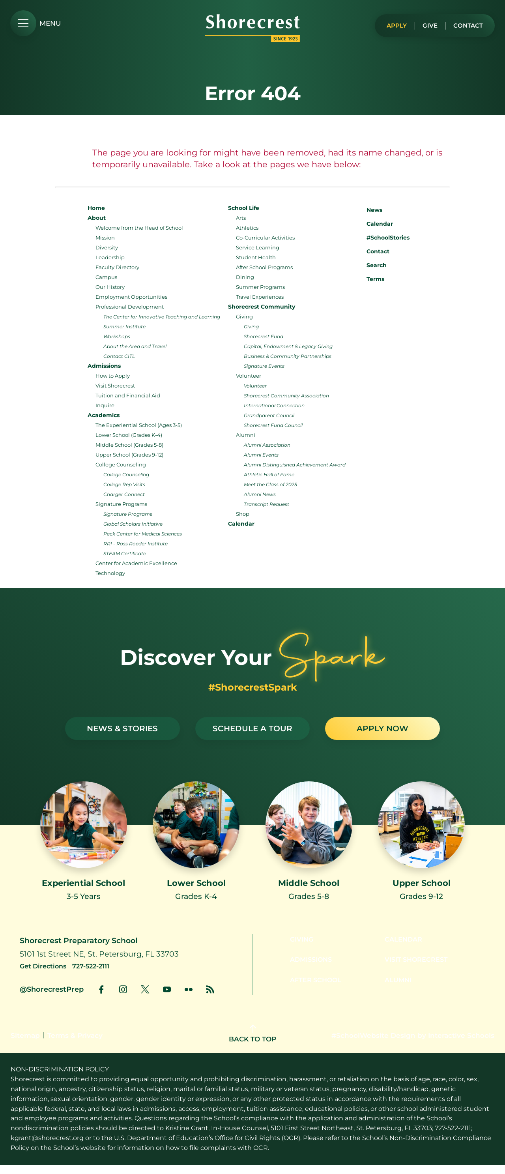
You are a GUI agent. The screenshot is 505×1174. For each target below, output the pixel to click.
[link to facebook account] (101, 998)
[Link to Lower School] (196, 848)
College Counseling (120, 464)
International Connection (274, 405)
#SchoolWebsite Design (373, 1045)
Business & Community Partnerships (287, 356)
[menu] (35, 23)
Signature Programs (121, 504)
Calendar (241, 523)
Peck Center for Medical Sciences (142, 534)
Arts (241, 218)
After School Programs (264, 267)
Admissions (104, 365)
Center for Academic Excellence (136, 563)
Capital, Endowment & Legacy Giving (288, 346)
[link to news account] (210, 998)
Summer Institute (124, 327)
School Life (243, 208)
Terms (370, 278)
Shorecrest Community (261, 306)
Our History (110, 287)
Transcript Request (266, 504)
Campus (106, 277)
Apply (391, 24)
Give (426, 24)
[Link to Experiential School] (83, 848)
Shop (242, 514)
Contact (466, 24)
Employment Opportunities (131, 297)
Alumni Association (267, 445)
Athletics (247, 228)
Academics (104, 415)
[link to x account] (145, 998)
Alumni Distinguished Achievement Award (295, 465)
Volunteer (248, 376)
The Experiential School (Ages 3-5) (138, 425)
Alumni (245, 435)
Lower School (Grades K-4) (128, 435)
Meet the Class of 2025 (270, 484)
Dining (245, 277)
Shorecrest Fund (263, 336)
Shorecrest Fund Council (273, 425)
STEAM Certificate (124, 553)
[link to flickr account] (189, 998)
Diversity (106, 247)
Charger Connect (124, 494)
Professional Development (129, 306)
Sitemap (25, 1045)
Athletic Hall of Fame (269, 474)
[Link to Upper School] (421, 848)
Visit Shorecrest (115, 385)
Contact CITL (119, 356)
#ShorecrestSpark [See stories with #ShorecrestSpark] (252, 687)
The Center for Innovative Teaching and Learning (161, 317)
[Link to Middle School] (309, 848)
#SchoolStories (382, 237)
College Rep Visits (124, 484)
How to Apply (112, 376)
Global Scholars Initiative (133, 524)
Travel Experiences (260, 297)
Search (371, 264)
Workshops (116, 336)
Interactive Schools (461, 1045)
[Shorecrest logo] (252, 40)
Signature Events (264, 366)
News (368, 208)
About (97, 217)
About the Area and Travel (134, 346)
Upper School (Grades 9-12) (129, 454)
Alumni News (260, 494)
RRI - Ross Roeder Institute (135, 544)
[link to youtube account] (167, 998)
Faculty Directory (117, 267)
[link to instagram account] (123, 998)
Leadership (110, 257)
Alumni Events (261, 455)
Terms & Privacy (75, 1045)
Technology (110, 573)
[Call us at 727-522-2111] (97, 975)
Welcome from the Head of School (139, 228)
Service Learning (257, 247)
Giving (244, 316)
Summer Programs (260, 287)
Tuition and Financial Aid (127, 395)
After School (311, 991)
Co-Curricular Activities (265, 237)
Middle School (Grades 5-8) (129, 445)
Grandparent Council (269, 415)
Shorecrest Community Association (286, 396)
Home (96, 208)
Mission (105, 237)
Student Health (256, 257)
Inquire (104, 405)
